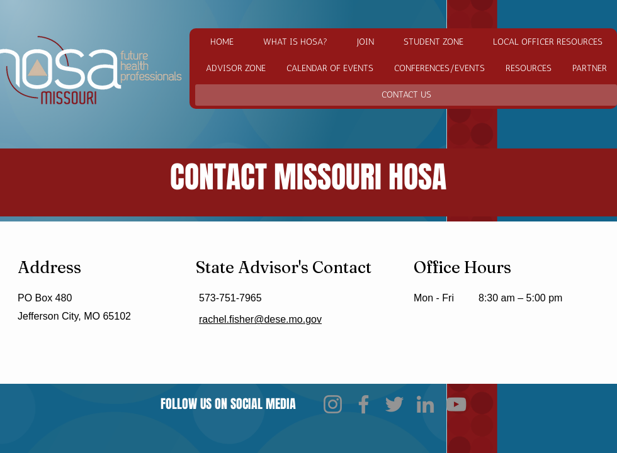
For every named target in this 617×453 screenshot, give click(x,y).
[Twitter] (394, 404)
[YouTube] (456, 404)
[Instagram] (332, 404)
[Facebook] (363, 404)
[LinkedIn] (425, 404)
